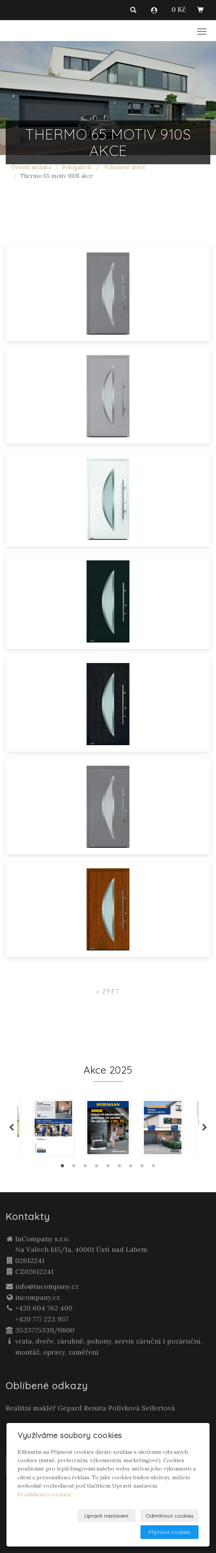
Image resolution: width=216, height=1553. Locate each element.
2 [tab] (74, 1167)
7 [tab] (131, 1167)
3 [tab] (85, 1167)
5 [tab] (108, 1167)
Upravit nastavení (106, 1515)
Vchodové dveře (125, 167)
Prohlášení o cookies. (44, 1494)
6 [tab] (119, 1167)
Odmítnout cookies (169, 1515)
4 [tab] (97, 1167)
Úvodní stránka (31, 167)
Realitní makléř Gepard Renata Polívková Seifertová (90, 1408)
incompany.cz (37, 1297)
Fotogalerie (77, 167)
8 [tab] (142, 1167)
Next (204, 1127)
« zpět (108, 991)
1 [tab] (62, 1167)
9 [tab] (154, 1167)
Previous (11, 1127)
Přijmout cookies (169, 1532)
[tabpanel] (108, 1127)
